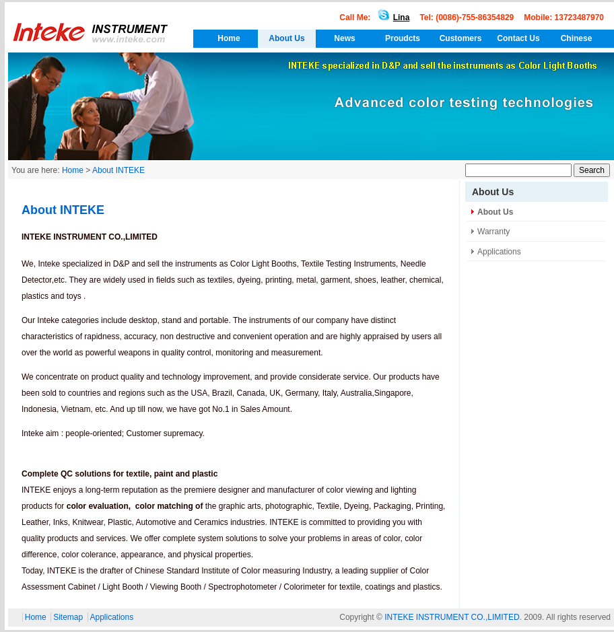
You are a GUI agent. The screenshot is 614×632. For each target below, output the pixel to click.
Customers (461, 38)
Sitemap (68, 617)
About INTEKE (118, 170)
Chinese (576, 38)
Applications (499, 251)
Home (228, 38)
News (344, 38)
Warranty (493, 231)
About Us (286, 38)
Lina (391, 17)
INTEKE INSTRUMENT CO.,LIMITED (451, 617)
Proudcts (402, 38)
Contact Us (518, 38)
